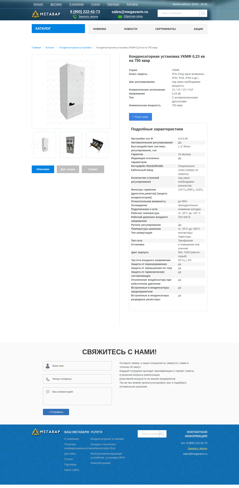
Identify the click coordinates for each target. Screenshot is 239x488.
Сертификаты (165, 28)
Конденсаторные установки (107, 442)
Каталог (43, 28)
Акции (198, 28)
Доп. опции (68, 169)
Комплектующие (101, 466)
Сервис (93, 169)
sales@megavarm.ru (130, 12)
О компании (71, 442)
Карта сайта (71, 473)
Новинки (99, 28)
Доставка (70, 457)
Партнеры (70, 467)
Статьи (68, 462)
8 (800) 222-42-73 (196, 446)
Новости (130, 28)
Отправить (56, 415)
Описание (43, 169)
